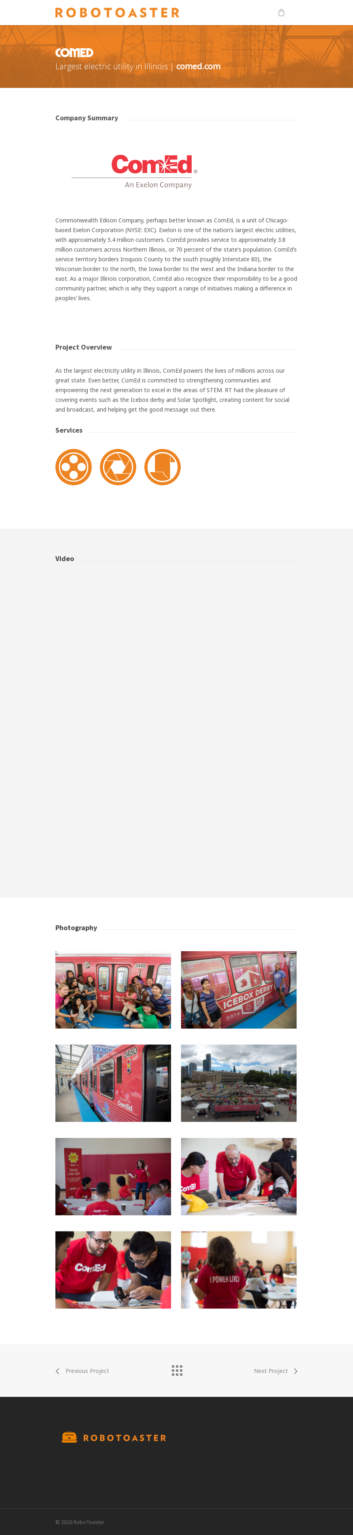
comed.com (198, 66)
